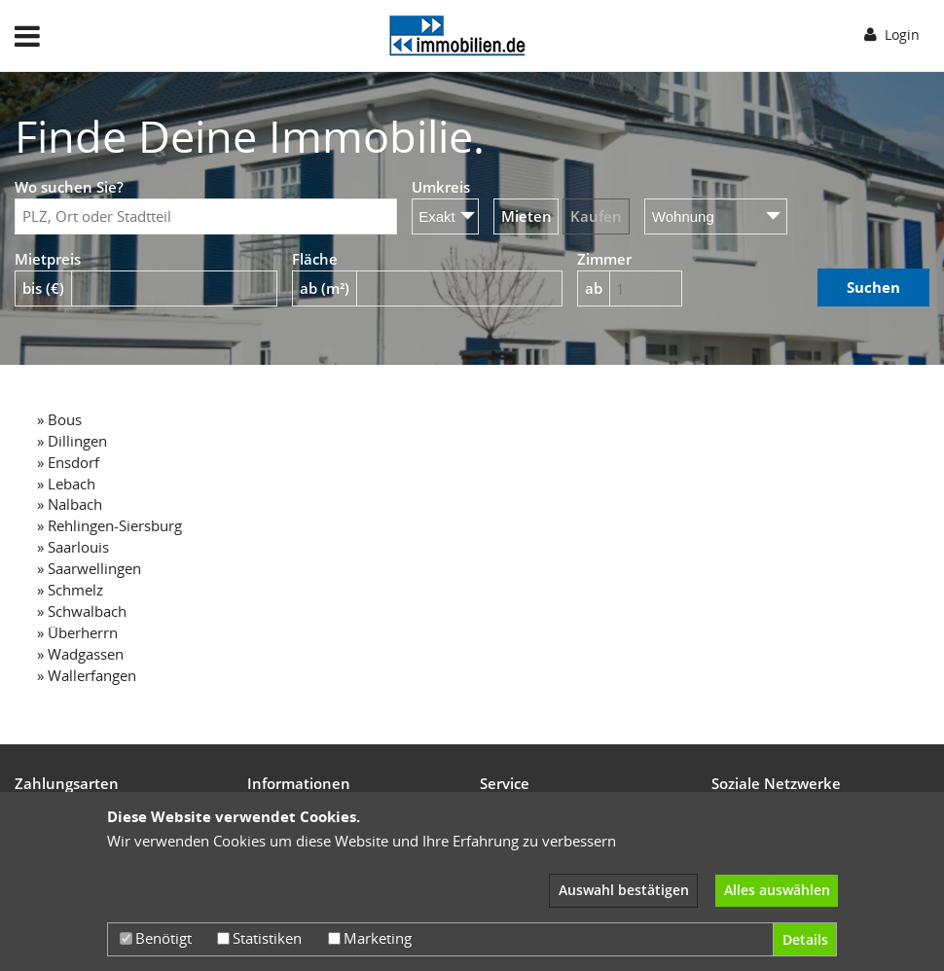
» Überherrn (77, 632)
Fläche (315, 259)
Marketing (370, 938)
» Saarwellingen (89, 568)
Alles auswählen (777, 890)
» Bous (59, 419)
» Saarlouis (73, 547)
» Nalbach (69, 504)
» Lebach (66, 483)
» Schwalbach (82, 611)
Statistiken (259, 938)
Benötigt (156, 938)
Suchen (873, 287)
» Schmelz (70, 589)
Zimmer (604, 259)
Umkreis (441, 187)
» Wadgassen (80, 654)
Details (805, 939)
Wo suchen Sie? (69, 187)
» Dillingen (72, 440)
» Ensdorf (68, 462)
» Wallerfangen (86, 675)
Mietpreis (48, 259)
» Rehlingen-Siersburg (109, 525)
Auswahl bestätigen (624, 890)
